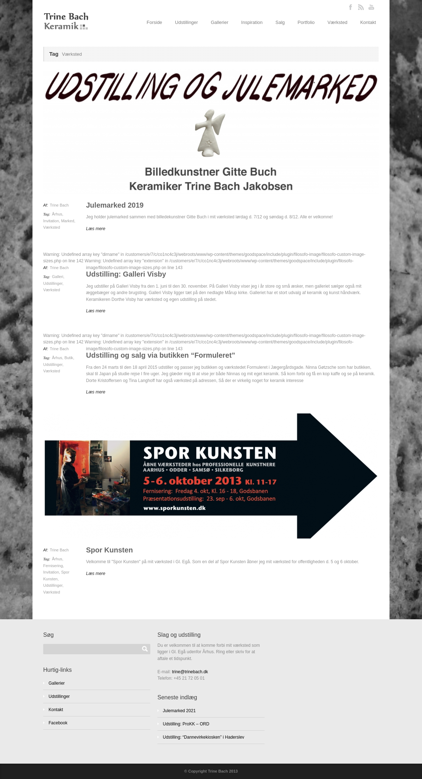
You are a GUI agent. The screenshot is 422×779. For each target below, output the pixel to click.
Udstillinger (186, 22)
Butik (68, 358)
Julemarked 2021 (179, 710)
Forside (154, 22)
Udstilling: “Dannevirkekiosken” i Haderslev (203, 737)
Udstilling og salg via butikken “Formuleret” (160, 355)
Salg (280, 22)
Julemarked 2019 (115, 205)
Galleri (58, 276)
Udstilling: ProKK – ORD (186, 723)
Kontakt (368, 22)
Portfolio (306, 22)
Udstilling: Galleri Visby (126, 274)
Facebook (58, 722)
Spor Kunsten (109, 550)
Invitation (51, 221)
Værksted (337, 22)
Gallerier (219, 22)
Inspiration (252, 22)
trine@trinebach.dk (190, 671)
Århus (57, 214)
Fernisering (53, 566)
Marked (67, 221)
